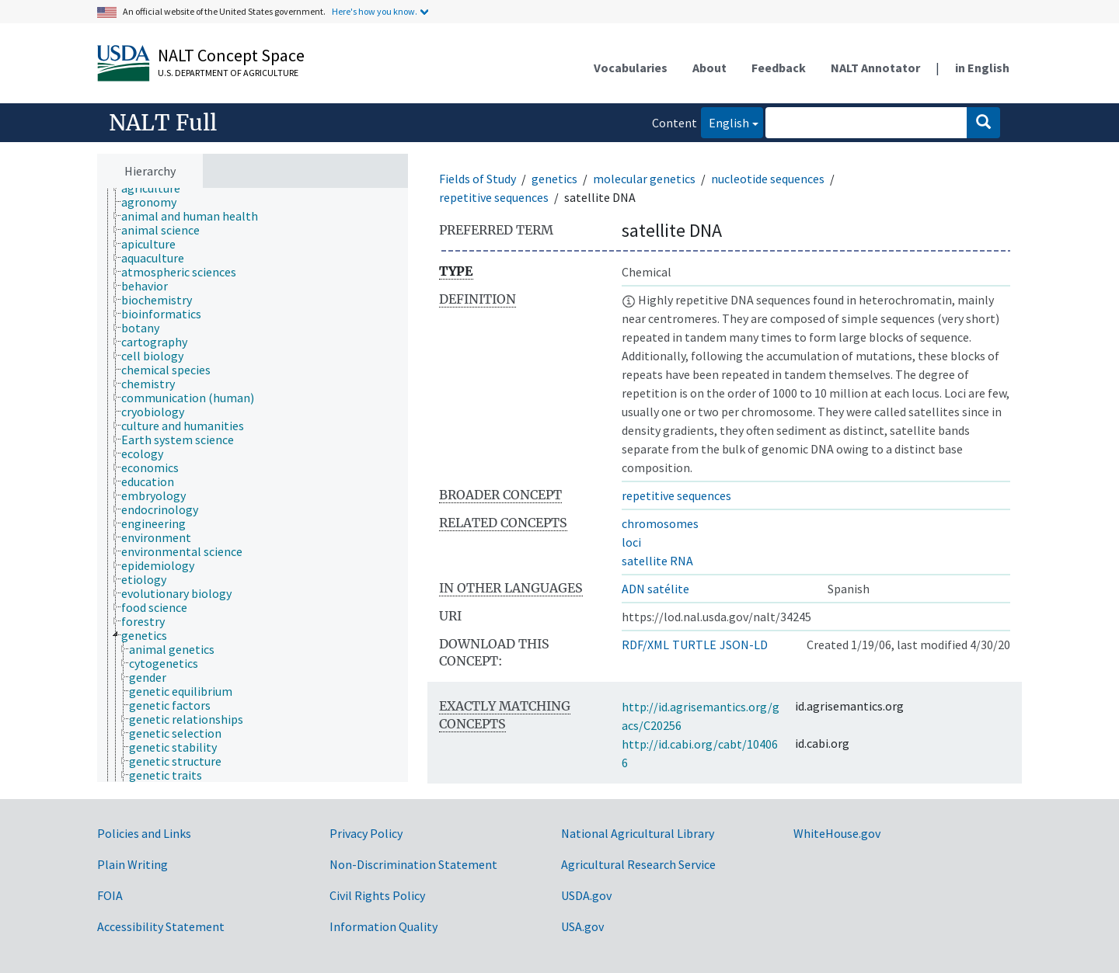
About (709, 67)
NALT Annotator (875, 67)
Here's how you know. (374, 11)
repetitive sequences (494, 197)
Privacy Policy (366, 833)
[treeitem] (157, 188)
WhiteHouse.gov (836, 833)
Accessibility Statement (161, 926)
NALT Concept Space (231, 55)
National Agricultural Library (637, 833)
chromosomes (660, 523)
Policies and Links (144, 833)
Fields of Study (477, 178)
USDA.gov (586, 895)
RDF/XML (645, 644)
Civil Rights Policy (377, 895)
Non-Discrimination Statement (413, 864)
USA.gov (582, 926)
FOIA (110, 895)
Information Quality (383, 926)
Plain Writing (132, 864)
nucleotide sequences (767, 178)
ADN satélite (655, 588)
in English (982, 67)
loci (631, 542)
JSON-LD (744, 644)
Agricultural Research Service (638, 864)
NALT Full (163, 123)
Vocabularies (631, 67)
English (725, 121)
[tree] (252, 485)
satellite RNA (657, 560)
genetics (554, 178)
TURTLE (694, 644)
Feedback (778, 67)
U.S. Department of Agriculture (228, 72)
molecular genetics (644, 178)
